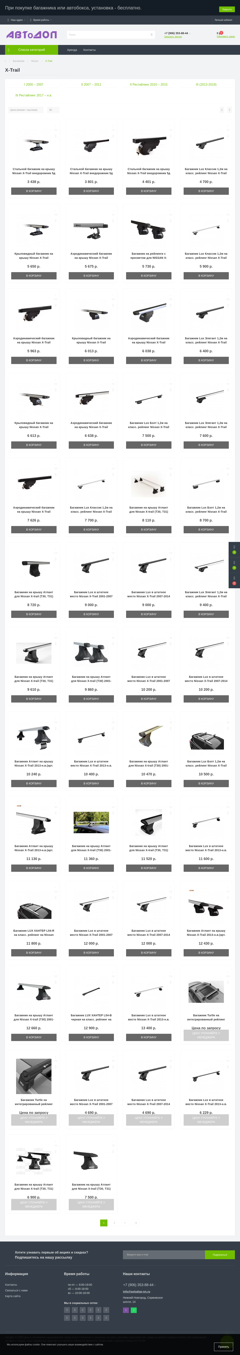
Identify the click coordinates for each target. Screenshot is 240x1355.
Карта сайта (12, 1294)
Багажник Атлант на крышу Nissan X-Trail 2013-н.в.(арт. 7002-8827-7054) (34, 848)
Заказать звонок (173, 35)
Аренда (72, 48)
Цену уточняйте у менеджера (206, 1033)
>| (136, 1221)
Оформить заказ (226, 34)
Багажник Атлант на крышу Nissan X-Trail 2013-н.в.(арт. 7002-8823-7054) (206, 933)
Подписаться (220, 1253)
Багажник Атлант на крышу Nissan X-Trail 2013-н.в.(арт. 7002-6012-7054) (34, 763)
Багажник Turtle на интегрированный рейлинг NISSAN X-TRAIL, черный (34, 1102)
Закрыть (227, 6)
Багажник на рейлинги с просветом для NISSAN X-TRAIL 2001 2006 (148, 256)
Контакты (89, 48)
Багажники (18, 59)
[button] (16, 18)
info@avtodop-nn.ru (136, 1289)
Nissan (34, 59)
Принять (223, 1346)
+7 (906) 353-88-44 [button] (139, 1283)
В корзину (34, 189)
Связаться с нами (16, 1288)
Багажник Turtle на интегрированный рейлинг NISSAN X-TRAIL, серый (206, 1017)
